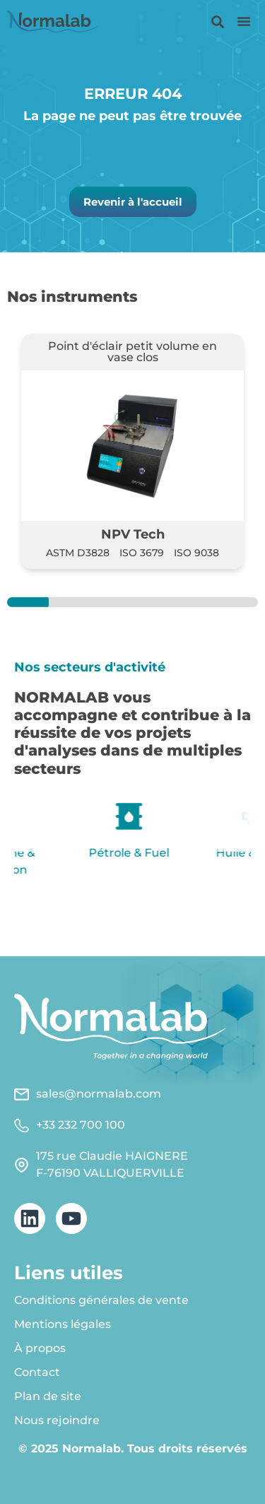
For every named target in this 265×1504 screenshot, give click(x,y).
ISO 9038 (196, 552)
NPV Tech (133, 534)
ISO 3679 (141, 552)
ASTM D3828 (78, 552)
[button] (244, 21)
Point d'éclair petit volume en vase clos (132, 351)
